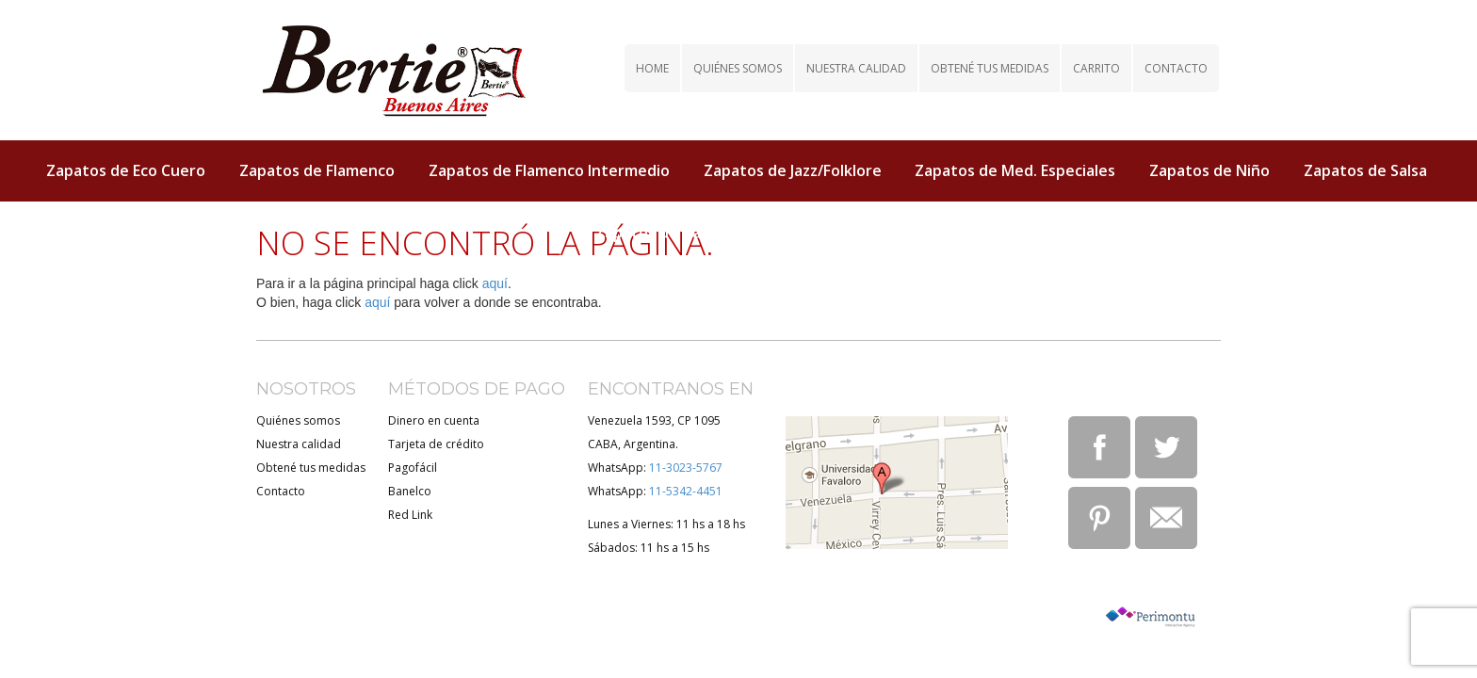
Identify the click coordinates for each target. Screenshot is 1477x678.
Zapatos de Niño (1209, 170)
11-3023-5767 (685, 468)
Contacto (1176, 68)
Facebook (1099, 447)
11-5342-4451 (685, 491)
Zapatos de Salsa (1365, 170)
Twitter (1166, 447)
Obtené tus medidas (989, 68)
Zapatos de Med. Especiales (1015, 170)
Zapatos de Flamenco (317, 170)
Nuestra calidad (856, 68)
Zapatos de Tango (662, 232)
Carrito (1096, 68)
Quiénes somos (737, 68)
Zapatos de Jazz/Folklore (793, 170)
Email (1166, 518)
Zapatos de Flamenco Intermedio (549, 170)
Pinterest (1099, 518)
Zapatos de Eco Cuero (125, 170)
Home (652, 68)
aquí (495, 283)
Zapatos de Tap (820, 232)
